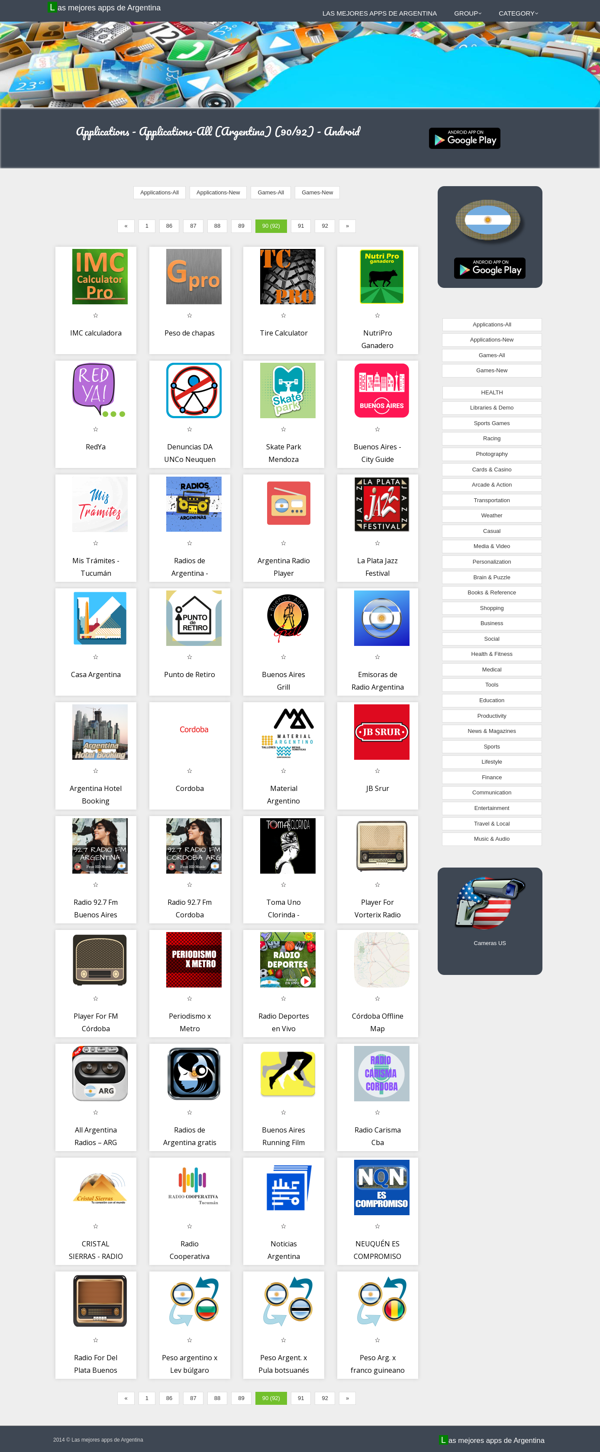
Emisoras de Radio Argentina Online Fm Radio (378, 687)
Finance (492, 777)
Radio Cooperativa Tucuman (190, 1256)
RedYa (96, 447)
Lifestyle (491, 761)
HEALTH (492, 392)
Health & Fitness (492, 654)
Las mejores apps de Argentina (105, 7)
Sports (492, 746)
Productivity (491, 716)
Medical (492, 669)
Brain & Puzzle (492, 577)
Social (492, 639)
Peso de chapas (190, 333)
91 (301, 226)
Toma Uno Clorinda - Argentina (283, 915)
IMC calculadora (96, 333)
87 (193, 226)
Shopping (492, 608)
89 (241, 226)
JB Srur (377, 788)
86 (169, 226)
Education (491, 700)
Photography (492, 454)
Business (492, 623)
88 (217, 226)
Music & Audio (492, 839)
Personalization (492, 561)
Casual (491, 531)
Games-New (317, 192)
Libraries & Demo (491, 407)
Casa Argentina (96, 674)
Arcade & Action (492, 484)
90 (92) (271, 226)
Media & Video (492, 546)
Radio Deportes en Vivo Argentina (283, 1028)
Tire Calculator (284, 333)
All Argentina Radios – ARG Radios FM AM (96, 1142)
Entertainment (492, 808)
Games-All (271, 192)
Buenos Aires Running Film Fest (283, 1142)
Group (468, 13)
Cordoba (190, 788)
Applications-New (218, 192)
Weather (492, 515)
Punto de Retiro (189, 674)
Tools (491, 684)
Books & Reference (492, 592)
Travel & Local (492, 823)
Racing (491, 438)
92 (325, 226)
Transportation (492, 500)
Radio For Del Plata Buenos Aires (95, 1370)
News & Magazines (492, 731)
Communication (491, 792)
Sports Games (492, 423)
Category (519, 13)
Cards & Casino (492, 469)
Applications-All (159, 192)
